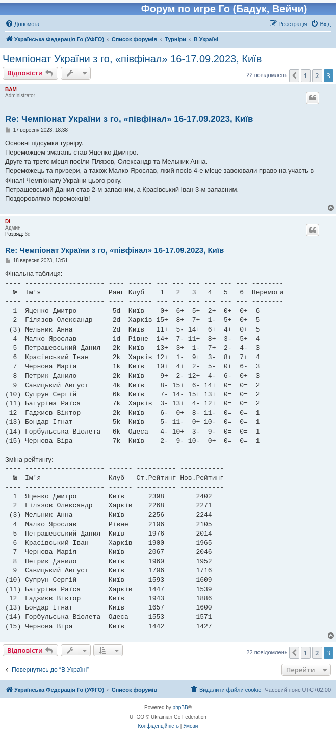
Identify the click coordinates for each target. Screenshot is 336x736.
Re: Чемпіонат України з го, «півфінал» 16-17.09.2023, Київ (129, 119)
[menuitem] (22, 24)
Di (7, 221)
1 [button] (305, 75)
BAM (11, 89)
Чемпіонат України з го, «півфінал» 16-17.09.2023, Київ (132, 58)
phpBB (180, 707)
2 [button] (317, 75)
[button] (294, 75)
